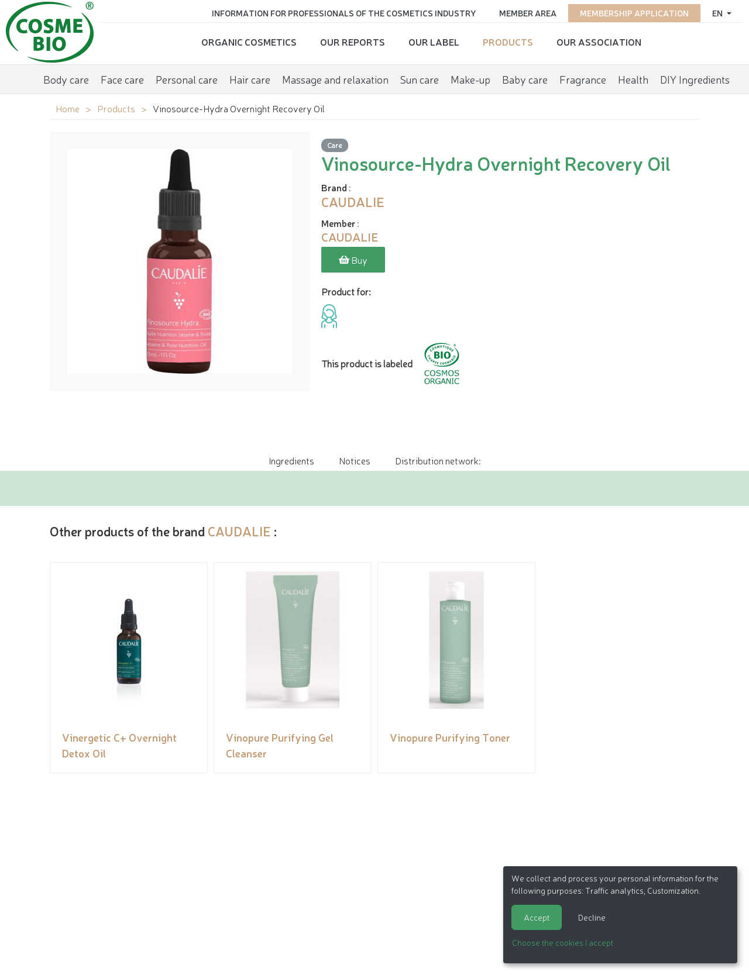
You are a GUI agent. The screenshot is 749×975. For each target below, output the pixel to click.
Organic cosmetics (249, 41)
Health (633, 79)
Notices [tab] (354, 460)
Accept (536, 917)
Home (68, 108)
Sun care (419, 79)
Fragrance (582, 79)
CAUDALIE (239, 530)
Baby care (525, 79)
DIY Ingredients (695, 79)
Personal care (187, 79)
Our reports (352, 41)
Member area (527, 13)
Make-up (470, 79)
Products (508, 41)
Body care (66, 79)
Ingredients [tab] (291, 460)
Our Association (598, 41)
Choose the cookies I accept (562, 942)
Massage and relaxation (335, 79)
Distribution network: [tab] (437, 460)
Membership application (634, 13)
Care (334, 145)
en (718, 13)
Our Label (433, 41)
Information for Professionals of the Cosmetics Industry (344, 13)
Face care (122, 79)
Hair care (249, 79)
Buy (353, 259)
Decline (592, 917)
